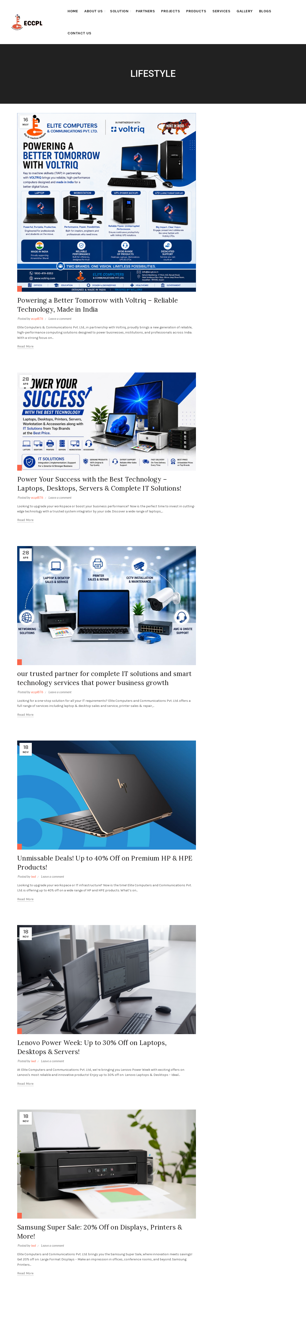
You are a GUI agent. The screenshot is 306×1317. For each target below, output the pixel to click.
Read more (25, 346)
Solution (119, 11)
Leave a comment (60, 318)
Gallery (245, 11)
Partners (145, 11)
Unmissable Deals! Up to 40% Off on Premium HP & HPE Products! (103, 880)
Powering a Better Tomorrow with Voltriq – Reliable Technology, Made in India (94, 304)
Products (196, 11)
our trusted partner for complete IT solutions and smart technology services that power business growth (104, 691)
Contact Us (79, 33)
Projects (170, 11)
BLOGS (265, 11)
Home (73, 11)
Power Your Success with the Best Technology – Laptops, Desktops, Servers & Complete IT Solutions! (102, 488)
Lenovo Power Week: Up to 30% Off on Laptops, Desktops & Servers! (101, 1064)
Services (221, 11)
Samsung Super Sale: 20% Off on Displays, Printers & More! (105, 1249)
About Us (93, 11)
